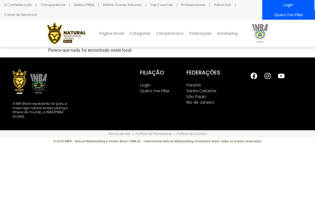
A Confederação (18, 4)
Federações (200, 33)
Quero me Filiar (288, 15)
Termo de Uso (119, 133)
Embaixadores (193, 4)
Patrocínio (222, 4)
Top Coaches (161, 4)
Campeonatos (170, 33)
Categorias (139, 33)
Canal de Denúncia (20, 14)
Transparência (52, 4)
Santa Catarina (201, 91)
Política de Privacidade (153, 133)
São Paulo (196, 96)
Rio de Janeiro (200, 102)
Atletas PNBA (84, 4)
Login (288, 5)
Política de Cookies (192, 133)
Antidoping (227, 33)
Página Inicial (111, 33)
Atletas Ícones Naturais (122, 4)
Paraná (193, 85)
